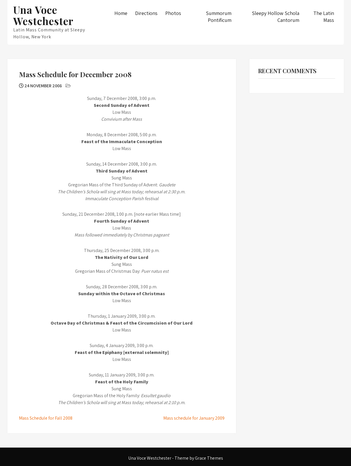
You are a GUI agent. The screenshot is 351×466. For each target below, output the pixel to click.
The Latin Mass (323, 16)
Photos (173, 13)
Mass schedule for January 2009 (194, 418)
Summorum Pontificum (218, 16)
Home (120, 13)
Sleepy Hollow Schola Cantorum (275, 16)
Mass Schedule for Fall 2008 (45, 418)
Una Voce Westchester (43, 15)
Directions (146, 13)
